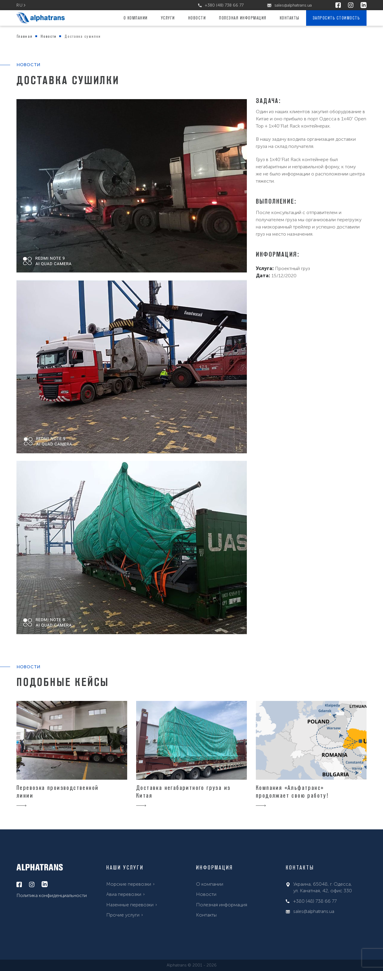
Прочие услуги (122, 915)
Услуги (168, 18)
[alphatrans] (40, 18)
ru (19, 5)
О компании (136, 18)
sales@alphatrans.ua (289, 5)
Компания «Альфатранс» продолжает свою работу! (292, 791)
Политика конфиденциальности (51, 895)
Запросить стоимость (336, 18)
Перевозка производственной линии (57, 791)
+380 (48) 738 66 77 (221, 5)
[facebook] (338, 5)
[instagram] (350, 5)
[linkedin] (364, 5)
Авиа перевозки (123, 894)
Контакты (290, 18)
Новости (197, 18)
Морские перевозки (128, 884)
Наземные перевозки (129, 905)
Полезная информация (243, 18)
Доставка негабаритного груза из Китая (183, 791)
